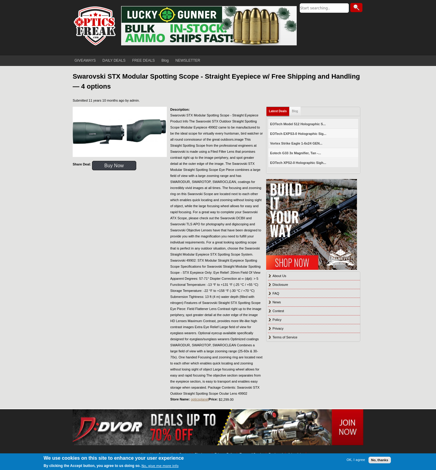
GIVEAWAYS (85, 60)
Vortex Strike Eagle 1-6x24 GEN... (296, 143)
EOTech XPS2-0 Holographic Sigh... (298, 163)
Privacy (277, 328)
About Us (279, 276)
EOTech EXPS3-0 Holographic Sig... (298, 133)
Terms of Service (284, 337)
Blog (165, 60)
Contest (278, 311)
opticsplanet (200, 399)
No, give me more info (159, 466)
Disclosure (280, 284)
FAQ (275, 293)
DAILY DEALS (113, 60)
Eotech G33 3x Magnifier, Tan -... (295, 153)
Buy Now (114, 165)
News (276, 302)
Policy (276, 319)
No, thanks (379, 460)
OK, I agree (356, 460)
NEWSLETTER (187, 60)
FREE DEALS (143, 60)
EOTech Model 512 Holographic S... (298, 124)
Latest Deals (278, 111)
